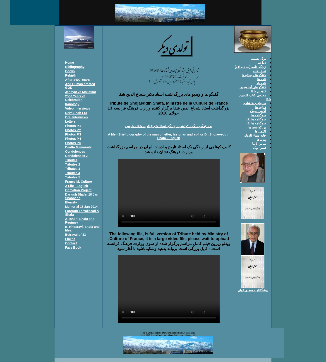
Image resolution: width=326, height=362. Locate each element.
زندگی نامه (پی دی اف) (250, 67)
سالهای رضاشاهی (254, 103)
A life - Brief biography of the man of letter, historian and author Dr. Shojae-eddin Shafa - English (168, 136)
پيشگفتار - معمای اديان (253, 290)
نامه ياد (261, 83)
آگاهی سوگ (258, 111)
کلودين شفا (258, 91)
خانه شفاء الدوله (255, 135)
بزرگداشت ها (257, 127)
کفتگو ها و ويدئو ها (254, 75)
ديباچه (262, 63)
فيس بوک (259, 147)
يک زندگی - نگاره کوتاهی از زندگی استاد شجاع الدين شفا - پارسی (168, 126)
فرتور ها (260, 107)
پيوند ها (261, 139)
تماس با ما (259, 143)
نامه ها (261, 79)
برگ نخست (258, 59)
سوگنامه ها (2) (256, 119)
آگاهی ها (260, 131)
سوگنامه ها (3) (256, 123)
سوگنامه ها (258, 115)
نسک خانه (259, 71)
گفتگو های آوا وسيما (253, 87)
